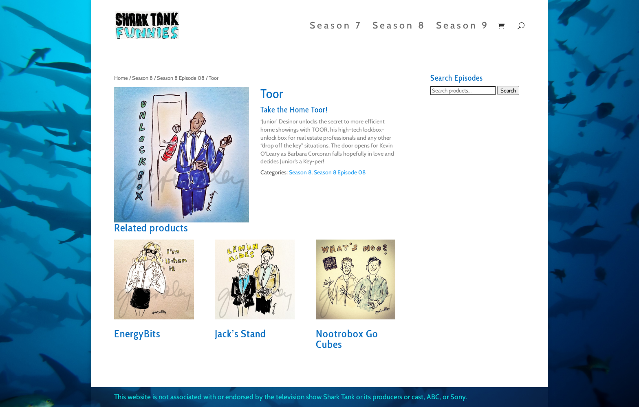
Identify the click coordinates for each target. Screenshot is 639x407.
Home (121, 78)
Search (508, 90)
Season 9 (462, 26)
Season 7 (336, 26)
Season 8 (399, 26)
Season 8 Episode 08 (181, 78)
